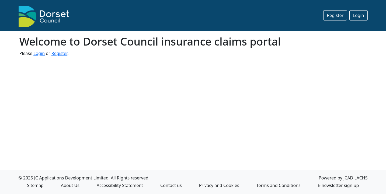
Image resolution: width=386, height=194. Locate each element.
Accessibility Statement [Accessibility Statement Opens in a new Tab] (120, 185)
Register (335, 15)
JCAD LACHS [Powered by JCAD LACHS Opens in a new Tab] (355, 178)
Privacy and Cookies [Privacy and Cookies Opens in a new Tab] (219, 185)
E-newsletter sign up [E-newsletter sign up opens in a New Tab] (338, 185)
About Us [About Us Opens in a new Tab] (70, 185)
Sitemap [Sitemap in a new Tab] (35, 185)
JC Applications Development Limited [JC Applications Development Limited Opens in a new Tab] (71, 178)
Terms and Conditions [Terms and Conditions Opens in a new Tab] (278, 185)
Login (358, 15)
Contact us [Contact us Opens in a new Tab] (171, 185)
